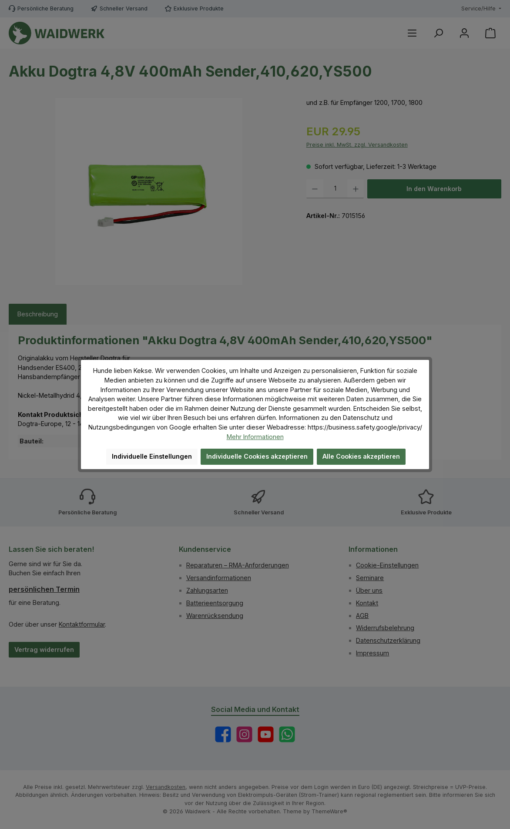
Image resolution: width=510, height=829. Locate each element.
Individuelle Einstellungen (152, 456)
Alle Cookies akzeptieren (361, 456)
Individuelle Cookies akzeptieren (257, 456)
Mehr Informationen (255, 436)
